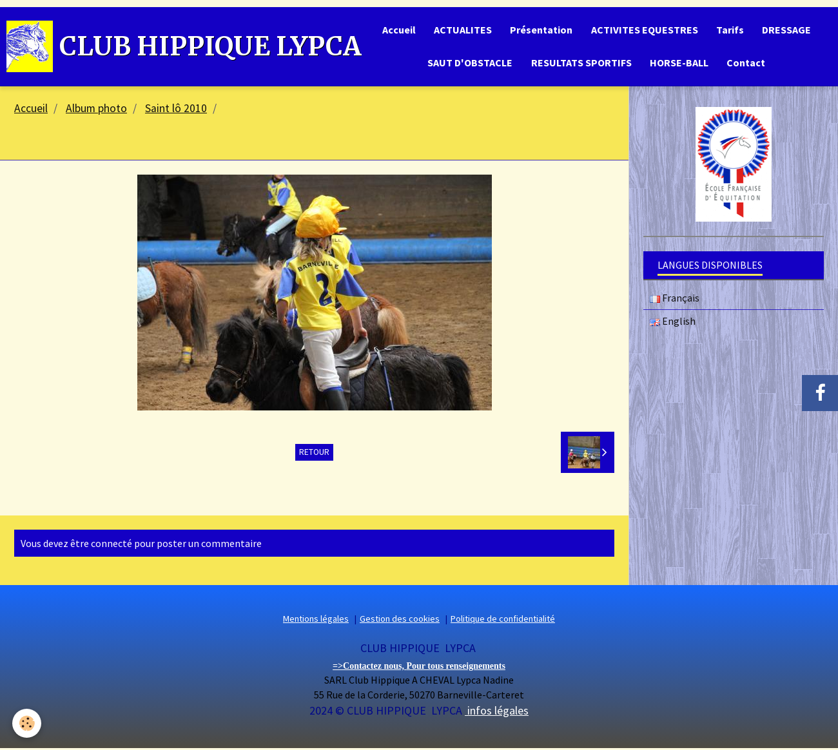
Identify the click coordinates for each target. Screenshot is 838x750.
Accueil (396, 30)
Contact (747, 64)
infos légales (497, 713)
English (673, 323)
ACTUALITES (461, 30)
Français (674, 300)
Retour (314, 453)
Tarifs (731, 30)
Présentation (540, 30)
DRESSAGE (789, 30)
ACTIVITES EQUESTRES (644, 30)
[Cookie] (27, 723)
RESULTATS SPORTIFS (581, 64)
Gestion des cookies (400, 621)
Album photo (96, 111)
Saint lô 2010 (176, 111)
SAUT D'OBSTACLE (468, 64)
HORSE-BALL (679, 64)
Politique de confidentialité (503, 621)
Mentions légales (316, 621)
